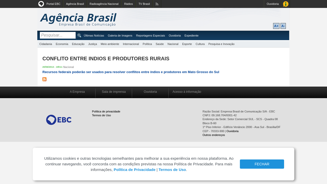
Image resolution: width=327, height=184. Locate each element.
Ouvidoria (273, 3)
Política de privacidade (106, 111)
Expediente (191, 35)
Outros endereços (214, 134)
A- (283, 26)
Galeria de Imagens (120, 35)
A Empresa (77, 92)
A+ (276, 26)
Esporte (187, 43)
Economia (62, 43)
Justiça (92, 43)
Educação (78, 43)
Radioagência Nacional (104, 3)
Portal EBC (53, 3)
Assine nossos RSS (157, 4)
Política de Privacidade (134, 169)
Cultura (200, 43)
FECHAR (262, 164)
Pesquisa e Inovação (221, 43)
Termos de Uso (101, 115)
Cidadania (45, 43)
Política (147, 43)
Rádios (128, 3)
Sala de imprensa (114, 92)
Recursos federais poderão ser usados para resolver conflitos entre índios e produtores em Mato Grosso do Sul (130, 72)
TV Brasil (144, 3)
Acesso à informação (186, 92)
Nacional (173, 43)
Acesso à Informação (286, 4)
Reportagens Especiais (150, 35)
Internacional (131, 43)
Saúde (160, 43)
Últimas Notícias (94, 35)
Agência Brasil (75, 3)
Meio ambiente (110, 43)
